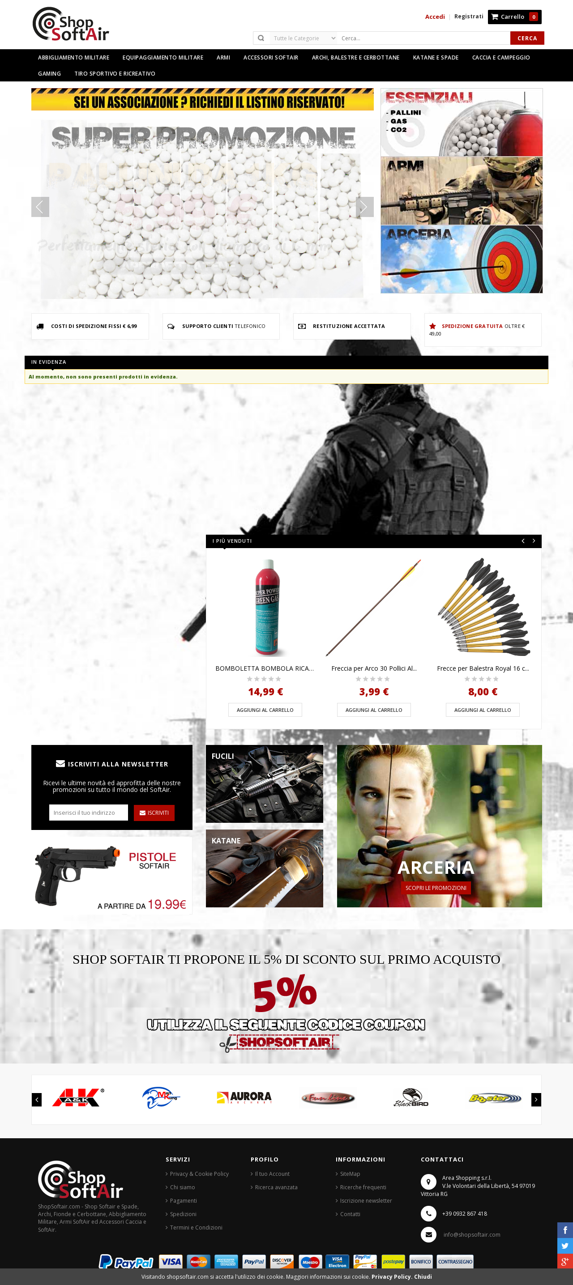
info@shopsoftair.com (472, 1234)
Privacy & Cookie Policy (199, 1174)
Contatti (350, 1214)
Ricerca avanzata (276, 1187)
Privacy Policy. (393, 1277)
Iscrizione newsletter (366, 1200)
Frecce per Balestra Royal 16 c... (483, 668)
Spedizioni (183, 1214)
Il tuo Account (272, 1174)
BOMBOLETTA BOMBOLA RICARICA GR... (265, 668)
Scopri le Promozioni (436, 888)
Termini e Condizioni (196, 1227)
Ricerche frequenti (363, 1187)
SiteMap (350, 1174)
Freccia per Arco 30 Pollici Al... (374, 668)
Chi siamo (182, 1187)
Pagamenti (183, 1200)
